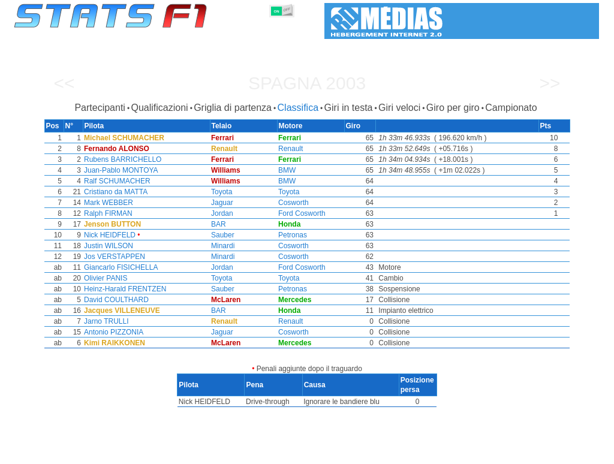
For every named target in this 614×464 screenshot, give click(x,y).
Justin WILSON (106, 246)
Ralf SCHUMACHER (115, 181)
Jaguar (221, 202)
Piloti (191, 452)
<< (63, 83)
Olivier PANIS (103, 278)
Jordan (221, 213)
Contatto (576, 452)
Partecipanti (99, 108)
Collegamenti (487, 452)
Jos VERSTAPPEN (112, 256)
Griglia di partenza (233, 108)
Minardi (221, 246)
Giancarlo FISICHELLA (118, 267)
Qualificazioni (159, 108)
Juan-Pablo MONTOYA (119, 170)
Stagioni (102, 452)
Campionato (511, 108)
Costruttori (232, 452)
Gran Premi (149, 452)
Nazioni (365, 452)
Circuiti (404, 452)
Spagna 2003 (307, 83)
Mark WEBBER (106, 202)
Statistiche (55, 452)
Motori (275, 452)
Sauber (221, 235)
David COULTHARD (114, 300)
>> (549, 83)
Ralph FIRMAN (106, 213)
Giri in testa (348, 108)
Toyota (220, 192)
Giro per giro (453, 108)
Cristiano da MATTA (113, 192)
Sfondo (535, 452)
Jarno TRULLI (104, 321)
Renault (290, 148)
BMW (287, 170)
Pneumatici (319, 452)
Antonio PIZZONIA (111, 332)
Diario (441, 452)
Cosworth (293, 202)
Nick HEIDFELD (107, 235)
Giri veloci (399, 108)
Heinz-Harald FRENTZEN (123, 289)
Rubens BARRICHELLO (120, 159)
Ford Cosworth (302, 213)
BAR (217, 224)
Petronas (292, 235)
